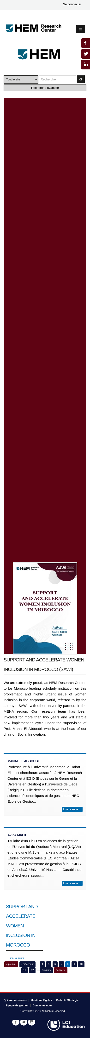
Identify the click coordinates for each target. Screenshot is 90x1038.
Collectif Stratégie (67, 1000)
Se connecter (72, 4)
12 (32, 970)
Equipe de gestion (17, 1005)
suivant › (46, 970)
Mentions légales (41, 1000)
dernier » (60, 970)
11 (24, 970)
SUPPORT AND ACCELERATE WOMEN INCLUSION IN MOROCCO (22, 926)
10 (81, 964)
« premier (11, 964)
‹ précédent (27, 964)
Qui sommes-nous (15, 1000)
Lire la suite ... (72, 809)
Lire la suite (16, 958)
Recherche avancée (45, 88)
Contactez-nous (43, 1005)
